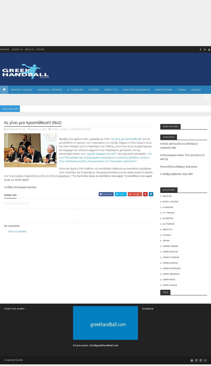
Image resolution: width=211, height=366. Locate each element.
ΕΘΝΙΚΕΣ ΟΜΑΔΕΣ (21, 89)
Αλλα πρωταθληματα (136, 89)
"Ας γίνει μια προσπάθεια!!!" (126, 138)
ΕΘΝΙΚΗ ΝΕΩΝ (169, 279)
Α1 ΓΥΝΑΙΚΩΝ (75, 89)
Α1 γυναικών (168, 213)
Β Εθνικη (167, 235)
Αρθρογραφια (163, 89)
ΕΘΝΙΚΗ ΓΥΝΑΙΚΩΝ (171, 257)
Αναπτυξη (111, 89)
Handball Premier (50, 89)
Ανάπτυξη (167, 229)
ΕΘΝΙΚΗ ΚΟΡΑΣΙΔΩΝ (171, 268)
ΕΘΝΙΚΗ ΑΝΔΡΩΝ (170, 252)
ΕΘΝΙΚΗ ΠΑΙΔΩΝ (170, 285)
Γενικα (182, 89)
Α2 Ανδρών (168, 218)
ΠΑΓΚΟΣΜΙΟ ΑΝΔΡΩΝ (80, 129)
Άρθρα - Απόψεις (60, 129)
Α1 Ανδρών (168, 207)
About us (29, 49)
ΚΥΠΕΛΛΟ (94, 89)
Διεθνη (196, 89)
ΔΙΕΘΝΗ (166, 240)
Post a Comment (17, 231)
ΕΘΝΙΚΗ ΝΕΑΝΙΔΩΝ (171, 274)
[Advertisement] (98, 23)
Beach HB (167, 196)
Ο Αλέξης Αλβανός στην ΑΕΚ (176, 174)
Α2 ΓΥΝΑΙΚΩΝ (168, 224)
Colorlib (19, 360)
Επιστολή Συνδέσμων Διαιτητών (179, 166)
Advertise (4, 49)
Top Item (40, 49)
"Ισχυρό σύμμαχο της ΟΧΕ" (101, 153)
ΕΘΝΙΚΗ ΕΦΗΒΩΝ (170, 263)
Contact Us (17, 49)
